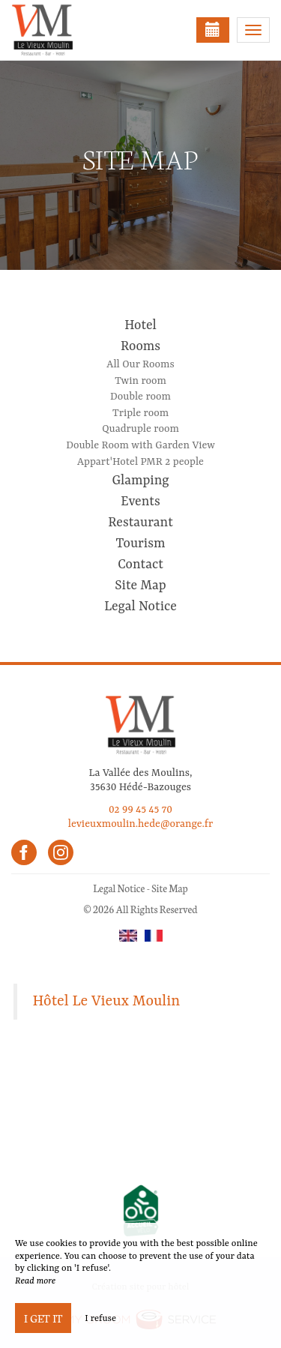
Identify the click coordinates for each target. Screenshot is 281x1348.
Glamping (140, 480)
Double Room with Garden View (140, 445)
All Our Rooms (140, 364)
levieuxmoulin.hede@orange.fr (141, 824)
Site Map (140, 585)
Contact (140, 564)
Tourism (141, 543)
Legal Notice (140, 606)
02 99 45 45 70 (140, 810)
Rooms (140, 346)
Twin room (140, 381)
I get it (43, 1318)
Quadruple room (140, 429)
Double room (140, 397)
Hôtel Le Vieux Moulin (107, 1001)
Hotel (140, 325)
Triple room (140, 413)
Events (140, 501)
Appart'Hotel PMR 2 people (140, 462)
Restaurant (140, 522)
